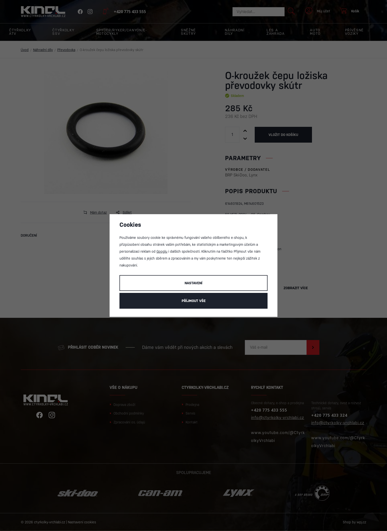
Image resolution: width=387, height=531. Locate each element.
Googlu (161, 251)
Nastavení (193, 283)
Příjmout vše (194, 301)
